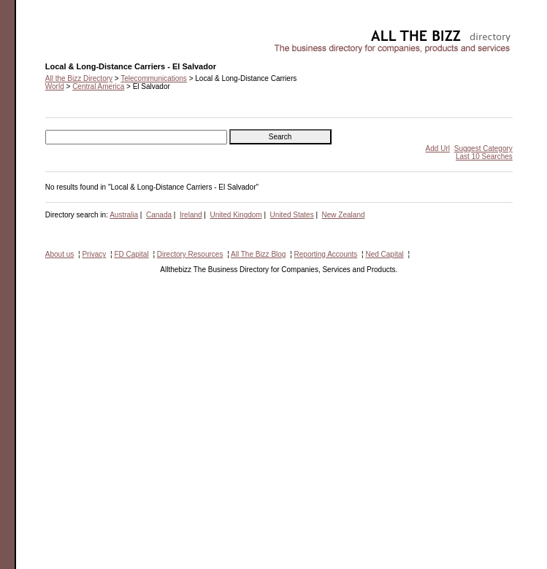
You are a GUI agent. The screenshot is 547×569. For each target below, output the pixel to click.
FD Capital (131, 254)
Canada (159, 215)
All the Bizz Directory (78, 78)
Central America (98, 86)
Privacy (94, 254)
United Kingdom (236, 215)
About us (59, 254)
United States (292, 215)
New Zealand (343, 215)
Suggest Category (483, 148)
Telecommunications (154, 78)
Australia (124, 215)
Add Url (438, 148)
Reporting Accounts (326, 254)
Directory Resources (190, 254)
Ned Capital (384, 254)
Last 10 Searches (484, 156)
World (54, 86)
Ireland (191, 215)
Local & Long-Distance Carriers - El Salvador (118, 33)
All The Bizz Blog (258, 254)
